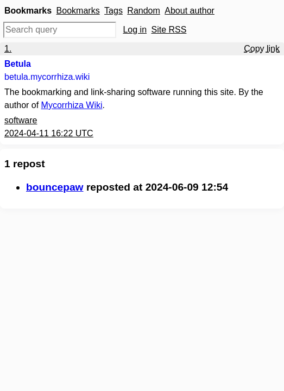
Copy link (262, 48)
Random (143, 10)
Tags (113, 10)
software (20, 120)
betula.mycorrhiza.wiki (47, 76)
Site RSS (169, 29)
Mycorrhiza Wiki (72, 105)
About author (189, 10)
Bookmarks (78, 10)
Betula (17, 63)
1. (7, 48)
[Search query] (59, 30)
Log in (135, 29)
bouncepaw (55, 187)
